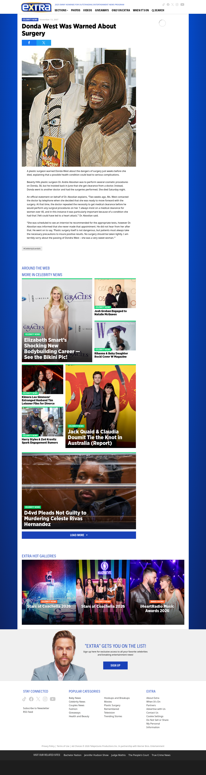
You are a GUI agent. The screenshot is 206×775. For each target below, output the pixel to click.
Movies (108, 701)
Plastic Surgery (112, 705)
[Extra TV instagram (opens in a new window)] (177, 4)
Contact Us (152, 712)
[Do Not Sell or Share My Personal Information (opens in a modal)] (159, 723)
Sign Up (115, 665)
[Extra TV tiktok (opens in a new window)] (163, 4)
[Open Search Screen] (158, 10)
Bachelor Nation (72, 755)
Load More (79, 535)
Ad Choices (77, 746)
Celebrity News (30, 19)
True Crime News (161, 755)
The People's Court (138, 755)
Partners (151, 705)
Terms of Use (63, 746)
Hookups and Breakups (117, 698)
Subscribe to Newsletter (36, 708)
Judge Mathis (118, 755)
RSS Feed (28, 711)
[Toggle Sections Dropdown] (61, 10)
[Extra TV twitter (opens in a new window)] (172, 4)
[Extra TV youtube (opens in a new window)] (182, 4)
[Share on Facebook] (29, 43)
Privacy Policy (48, 746)
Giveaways (74, 712)
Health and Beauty (79, 716)
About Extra (152, 698)
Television (109, 712)
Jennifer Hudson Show (96, 755)
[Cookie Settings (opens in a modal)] (154, 716)
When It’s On (153, 701)
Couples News (76, 705)
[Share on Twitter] (43, 43)
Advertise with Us (155, 709)
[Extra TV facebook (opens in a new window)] (168, 4)
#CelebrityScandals (32, 248)
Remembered (111, 709)
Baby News (75, 698)
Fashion (73, 709)
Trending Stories (113, 716)
